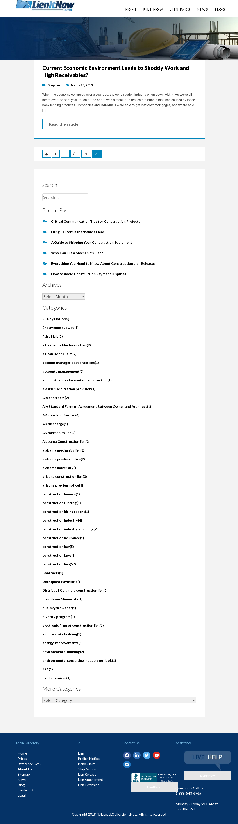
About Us (25, 769)
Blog (220, 9)
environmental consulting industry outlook (79, 660)
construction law (58, 546)
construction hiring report (65, 511)
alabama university (60, 468)
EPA (47, 669)
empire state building (61, 634)
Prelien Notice (89, 758)
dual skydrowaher (59, 608)
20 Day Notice (55, 319)
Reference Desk (29, 764)
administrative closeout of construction (77, 380)
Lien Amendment (90, 779)
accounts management (63, 371)
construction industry (62, 520)
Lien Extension (88, 785)
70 (86, 154)
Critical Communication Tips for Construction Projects (95, 221)
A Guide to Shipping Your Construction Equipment (91, 242)
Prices (22, 758)
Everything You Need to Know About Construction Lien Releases (103, 263)
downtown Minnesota (62, 599)
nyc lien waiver (56, 678)
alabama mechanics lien (63, 450)
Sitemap (24, 774)
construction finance (61, 494)
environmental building (63, 651)
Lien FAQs (180, 9)
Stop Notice (87, 769)
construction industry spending (70, 529)
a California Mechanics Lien (66, 345)
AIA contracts (55, 397)
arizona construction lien (64, 476)
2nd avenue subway (60, 327)
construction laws (59, 555)
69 (75, 154)
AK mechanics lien (58, 433)
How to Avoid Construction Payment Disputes (88, 274)
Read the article (64, 124)
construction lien (59, 564)
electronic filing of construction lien (73, 625)
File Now (153, 9)
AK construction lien (60, 415)
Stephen (54, 85)
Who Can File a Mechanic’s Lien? (77, 253)
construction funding (61, 503)
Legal (22, 795)
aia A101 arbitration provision (68, 389)
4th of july (52, 336)
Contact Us (26, 790)
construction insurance (63, 538)
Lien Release (87, 774)
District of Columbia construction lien (75, 590)
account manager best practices (70, 362)
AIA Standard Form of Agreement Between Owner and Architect (96, 406)
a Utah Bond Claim (59, 354)
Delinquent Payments (62, 581)
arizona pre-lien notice (62, 485)
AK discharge (55, 424)
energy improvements (62, 643)
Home (131, 9)
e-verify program (58, 616)
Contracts (52, 573)
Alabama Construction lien (66, 441)
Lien (81, 753)
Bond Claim (86, 764)
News (202, 9)
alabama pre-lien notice (63, 459)
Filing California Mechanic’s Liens (78, 232)
